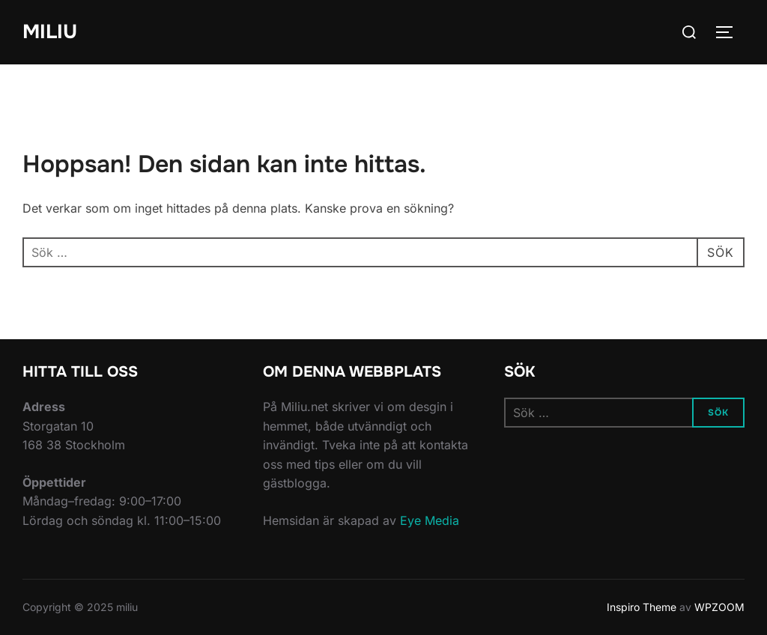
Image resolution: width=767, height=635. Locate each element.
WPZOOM (719, 607)
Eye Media (429, 520)
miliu (49, 31)
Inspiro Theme (641, 607)
